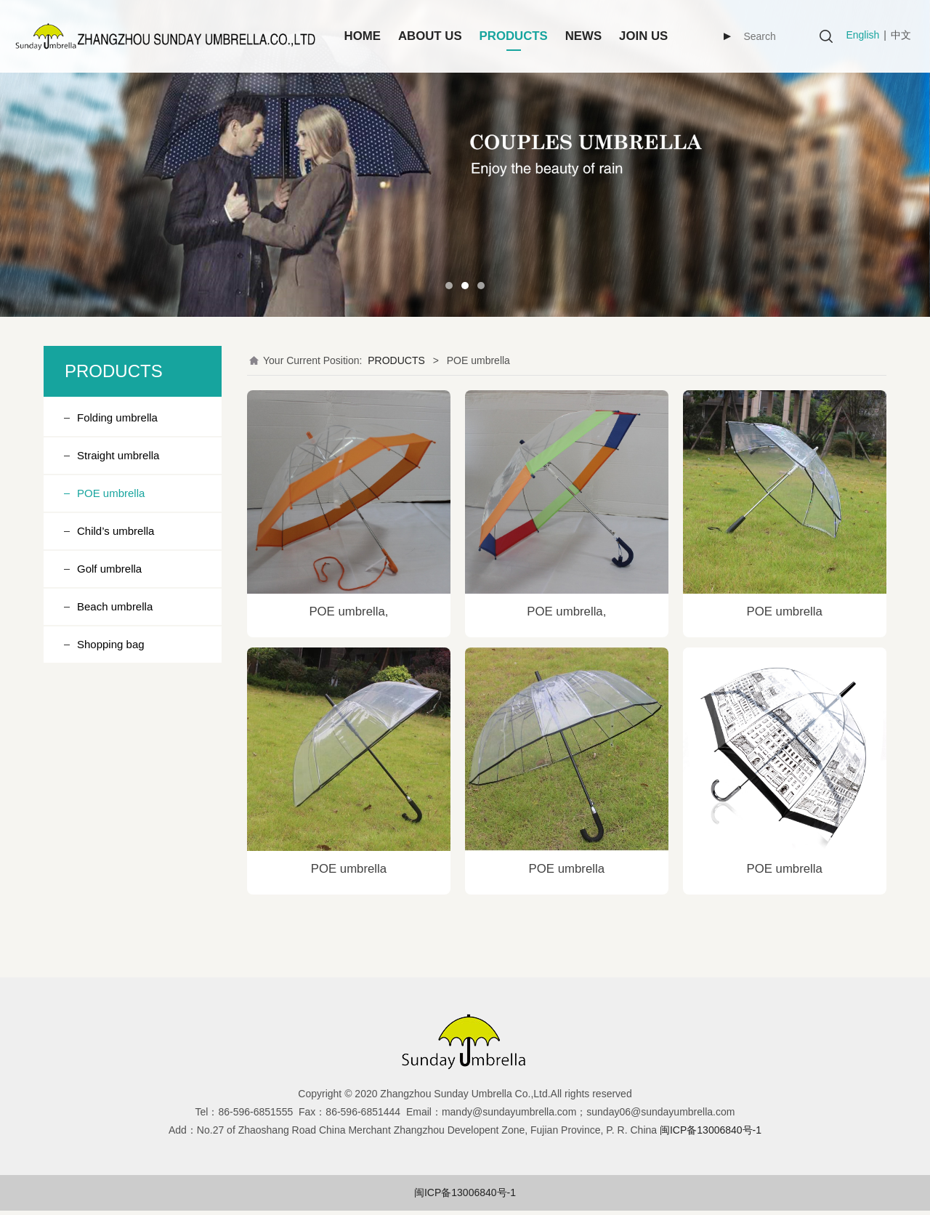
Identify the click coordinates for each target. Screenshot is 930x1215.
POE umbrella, (348, 611)
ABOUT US (430, 36)
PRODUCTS (514, 36)
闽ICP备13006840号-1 (465, 1192)
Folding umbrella (117, 417)
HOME (362, 36)
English (862, 35)
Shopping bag (111, 644)
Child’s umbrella (115, 531)
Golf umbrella (109, 568)
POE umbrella (111, 493)
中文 (901, 35)
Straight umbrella (118, 455)
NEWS (583, 36)
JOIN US (643, 36)
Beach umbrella (115, 606)
